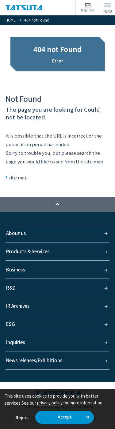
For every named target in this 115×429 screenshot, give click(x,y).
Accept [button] (65, 417)
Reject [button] (22, 417)
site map (18, 177)
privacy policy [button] (50, 403)
